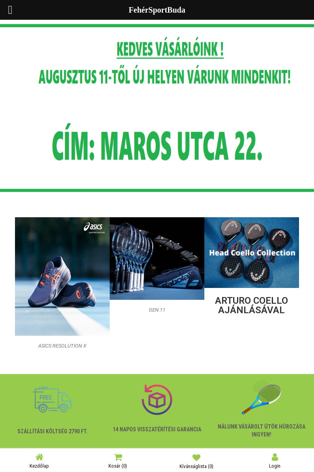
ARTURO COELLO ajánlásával (251, 305)
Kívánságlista (196, 461)
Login (274, 461)
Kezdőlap (39, 461)
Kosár (117, 461)
